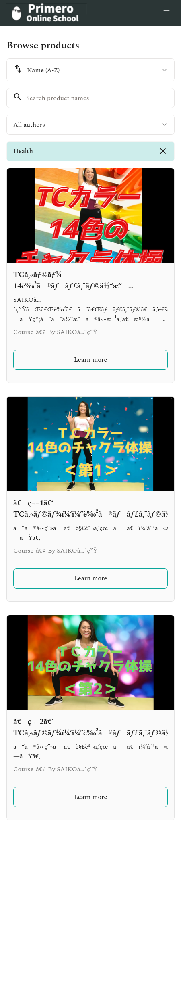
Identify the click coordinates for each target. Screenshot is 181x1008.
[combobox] (90, 69)
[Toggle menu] (166, 13)
